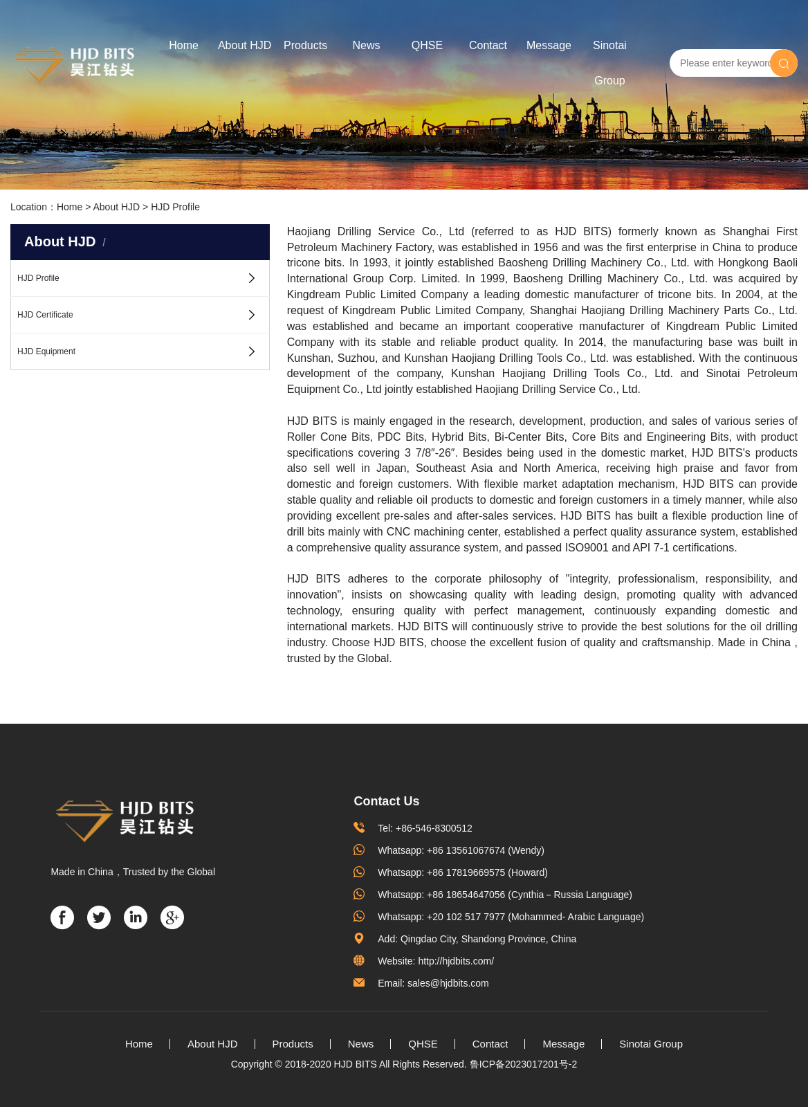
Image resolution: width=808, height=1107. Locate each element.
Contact (488, 45)
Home (184, 45)
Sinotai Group (610, 62)
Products (305, 45)
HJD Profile (175, 206)
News (366, 45)
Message (548, 45)
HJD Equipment (46, 351)
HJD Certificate (45, 315)
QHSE (427, 45)
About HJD (244, 45)
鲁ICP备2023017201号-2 (524, 1064)
